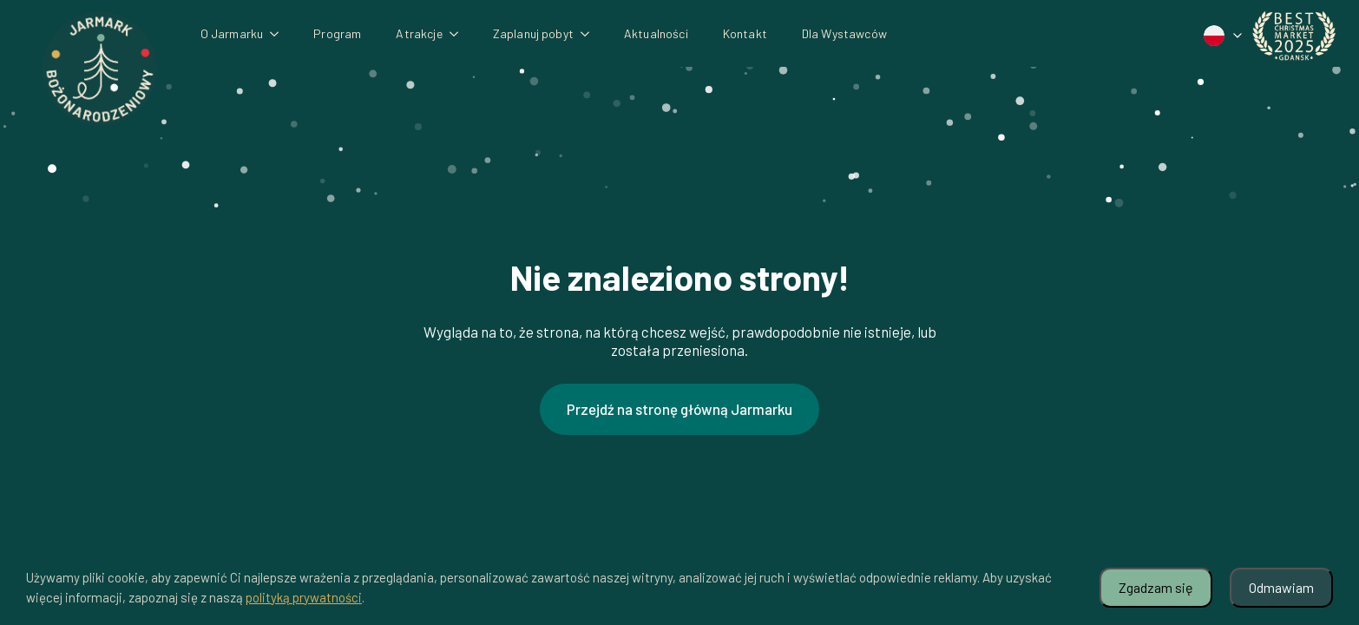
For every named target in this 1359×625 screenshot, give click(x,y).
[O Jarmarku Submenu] (279, 33)
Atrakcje (419, 33)
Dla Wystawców (844, 33)
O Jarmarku (232, 33)
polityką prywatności (304, 597)
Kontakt (745, 33)
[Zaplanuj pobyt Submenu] (590, 33)
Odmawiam (1281, 587)
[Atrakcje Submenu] (459, 33)
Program (337, 33)
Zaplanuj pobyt (533, 33)
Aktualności (656, 33)
